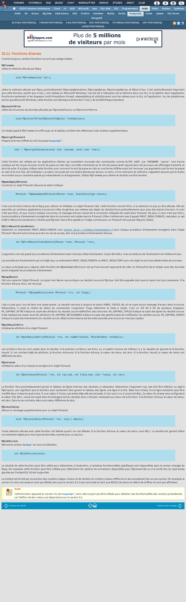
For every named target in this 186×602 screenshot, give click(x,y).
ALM (72, 8)
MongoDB (96, 18)
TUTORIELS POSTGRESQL (125, 22)
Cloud (57, 8)
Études (117, 3)
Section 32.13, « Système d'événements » (88, 233)
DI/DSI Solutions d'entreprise (34, 8)
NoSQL (122, 13)
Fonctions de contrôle (15, 513)
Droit (130, 3)
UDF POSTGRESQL (152, 22)
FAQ (48, 3)
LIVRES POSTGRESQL (93, 26)
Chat (70, 3)
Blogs (59, 3)
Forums (18, 3)
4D (26, 13)
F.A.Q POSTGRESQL (76, 22)
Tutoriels (35, 3)
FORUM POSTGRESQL (51, 22)
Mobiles (166, 8)
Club (141, 3)
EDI (116, 8)
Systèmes (179, 8)
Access (35, 13)
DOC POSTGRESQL (99, 22)
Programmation (130, 8)
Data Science (62, 13)
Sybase (160, 13)
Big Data (47, 13)
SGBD (145, 8)
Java (94, 8)
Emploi (103, 3)
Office (155, 8)
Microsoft (83, 8)
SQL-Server (173, 13)
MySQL (110, 13)
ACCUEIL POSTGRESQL (24, 22)
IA (65, 8)
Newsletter (86, 3)
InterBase (98, 13)
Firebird (85, 13)
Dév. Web (105, 8)
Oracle (148, 13)
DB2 (74, 13)
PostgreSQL (135, 13)
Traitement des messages (169, 513)
